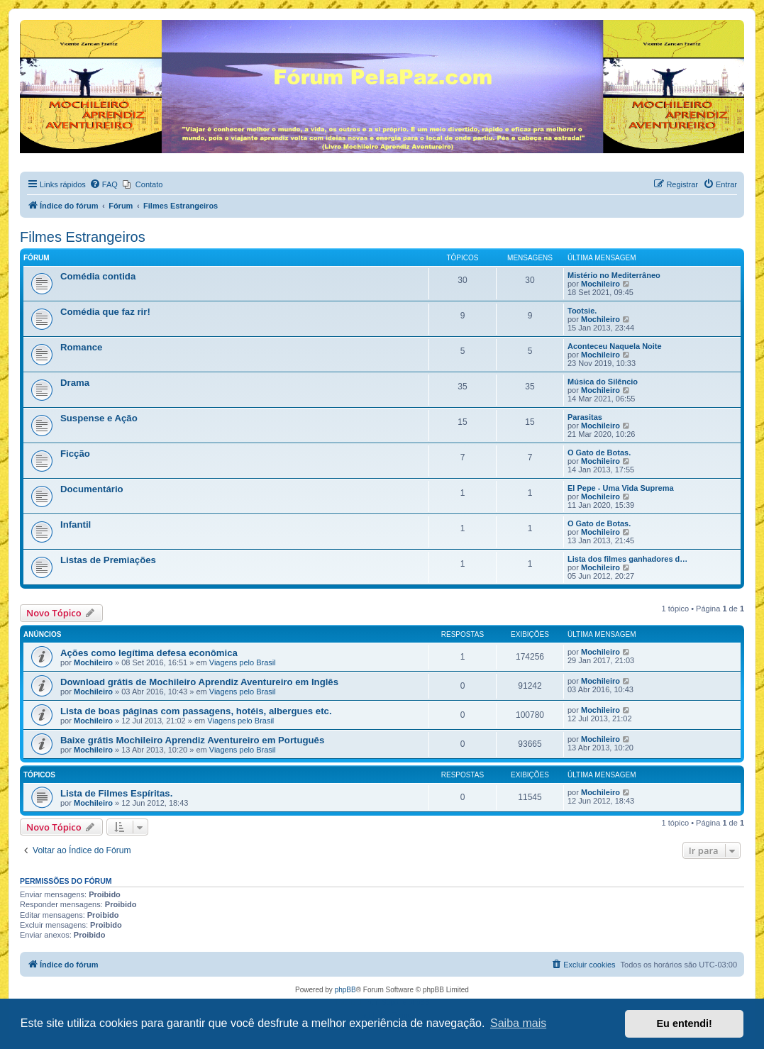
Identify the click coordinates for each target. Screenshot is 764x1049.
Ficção (75, 453)
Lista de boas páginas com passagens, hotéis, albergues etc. (196, 711)
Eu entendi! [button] (684, 1023)
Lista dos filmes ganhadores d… (627, 559)
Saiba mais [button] (518, 1023)
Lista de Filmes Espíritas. (116, 793)
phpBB (345, 990)
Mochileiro (600, 283)
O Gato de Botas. (599, 452)
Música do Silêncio (603, 381)
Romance (81, 347)
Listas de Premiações (108, 560)
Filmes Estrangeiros (82, 237)
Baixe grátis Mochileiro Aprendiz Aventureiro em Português (192, 740)
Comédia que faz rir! (105, 311)
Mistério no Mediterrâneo (614, 275)
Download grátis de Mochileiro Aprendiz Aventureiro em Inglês (199, 682)
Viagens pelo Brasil (242, 662)
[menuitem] (103, 184)
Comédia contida (97, 276)
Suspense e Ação (99, 418)
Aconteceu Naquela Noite (615, 346)
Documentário (91, 489)
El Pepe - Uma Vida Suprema (621, 488)
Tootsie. (582, 310)
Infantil (75, 524)
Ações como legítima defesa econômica (149, 653)
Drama (74, 382)
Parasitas (585, 417)
